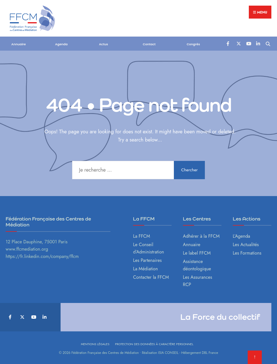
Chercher (189, 170)
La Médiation (145, 269)
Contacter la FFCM (151, 277)
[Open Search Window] (268, 43)
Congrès (193, 44)
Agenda (61, 44)
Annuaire (18, 44)
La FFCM (141, 236)
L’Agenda (241, 236)
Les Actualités (246, 244)
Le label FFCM (197, 253)
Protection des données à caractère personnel (154, 344)
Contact (149, 44)
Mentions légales (95, 344)
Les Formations (247, 253)
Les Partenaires (147, 260)
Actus (103, 44)
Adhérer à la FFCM (201, 236)
